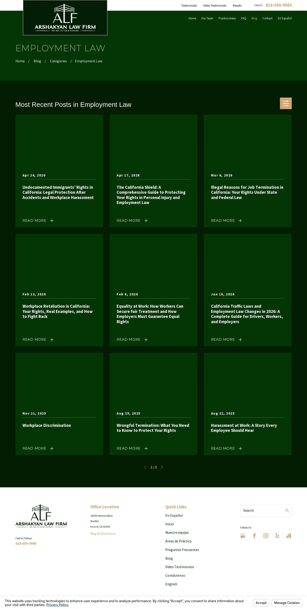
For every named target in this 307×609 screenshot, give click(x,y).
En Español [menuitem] (285, 18)
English (171, 584)
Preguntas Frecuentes (182, 550)
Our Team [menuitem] (207, 18)
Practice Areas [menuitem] (227, 18)
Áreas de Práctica (178, 541)
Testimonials (189, 6)
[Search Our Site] (287, 510)
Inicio (169, 524)
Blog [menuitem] (254, 18)
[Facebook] (254, 535)
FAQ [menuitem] (243, 18)
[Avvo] (288, 535)
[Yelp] (277, 535)
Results (237, 6)
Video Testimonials (214, 6)
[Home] (65, 17)
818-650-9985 (279, 5)
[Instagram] (265, 535)
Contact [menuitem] (267, 18)
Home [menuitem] (192, 18)
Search (248, 510)
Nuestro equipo (177, 532)
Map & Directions (103, 533)
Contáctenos (175, 575)
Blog (169, 558)
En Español (174, 515)
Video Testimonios (179, 567)
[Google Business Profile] (242, 535)
